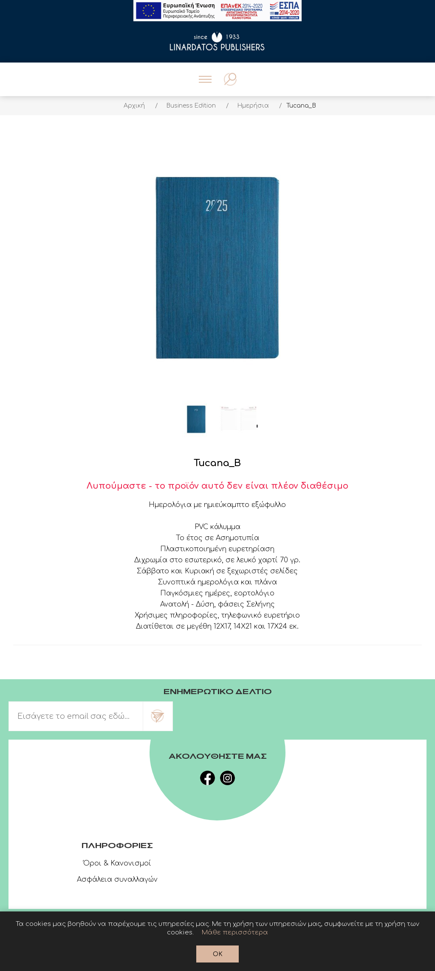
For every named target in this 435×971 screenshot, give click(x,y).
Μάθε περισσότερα (235, 932)
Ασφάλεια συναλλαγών (117, 879)
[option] (196, 419)
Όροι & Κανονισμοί (117, 863)
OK (218, 954)
